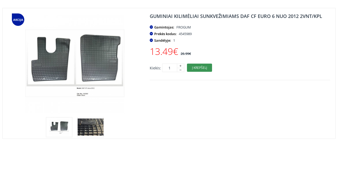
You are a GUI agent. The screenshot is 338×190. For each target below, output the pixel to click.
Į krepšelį (199, 67)
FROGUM (183, 27)
